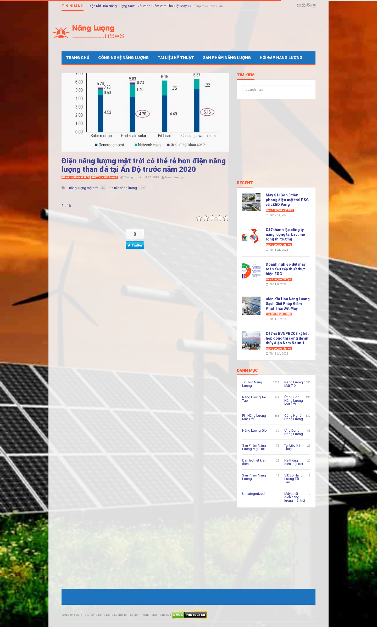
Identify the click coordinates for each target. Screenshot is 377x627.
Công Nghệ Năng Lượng (123, 57)
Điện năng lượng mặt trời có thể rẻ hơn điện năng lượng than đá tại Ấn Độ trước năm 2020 (144, 165)
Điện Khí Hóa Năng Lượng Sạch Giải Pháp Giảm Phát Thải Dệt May (137, 6)
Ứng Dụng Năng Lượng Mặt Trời (293, 400)
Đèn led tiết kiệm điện (254, 462)
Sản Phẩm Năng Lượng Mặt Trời (254, 447)
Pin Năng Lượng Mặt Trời (254, 417)
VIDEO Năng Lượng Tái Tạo (293, 479)
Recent (245, 183)
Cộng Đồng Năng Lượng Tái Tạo (112, 615)
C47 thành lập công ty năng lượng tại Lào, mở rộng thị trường (285, 234)
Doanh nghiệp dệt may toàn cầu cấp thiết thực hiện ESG (286, 269)
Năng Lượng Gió (254, 430)
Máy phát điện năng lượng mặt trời (294, 497)
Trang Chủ (77, 57)
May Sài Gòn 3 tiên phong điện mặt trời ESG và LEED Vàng (287, 200)
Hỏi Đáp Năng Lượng (281, 57)
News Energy (174, 177)
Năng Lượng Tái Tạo (278, 245)
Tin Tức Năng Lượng (104, 177)
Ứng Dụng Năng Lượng (293, 432)
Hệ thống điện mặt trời (293, 462)
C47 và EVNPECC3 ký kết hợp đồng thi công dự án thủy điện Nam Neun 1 (287, 338)
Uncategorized (253, 493)
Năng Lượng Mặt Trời (75, 177)
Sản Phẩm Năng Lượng (227, 57)
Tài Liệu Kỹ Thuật (176, 57)
